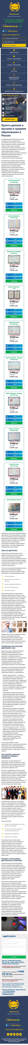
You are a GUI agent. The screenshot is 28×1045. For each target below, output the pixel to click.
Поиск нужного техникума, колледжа (11, 38)
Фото (15, 203)
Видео (15, 207)
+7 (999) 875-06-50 (10, 26)
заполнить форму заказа (8, 967)
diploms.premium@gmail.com (11, 35)
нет (15, 526)
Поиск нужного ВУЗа (9, 42)
